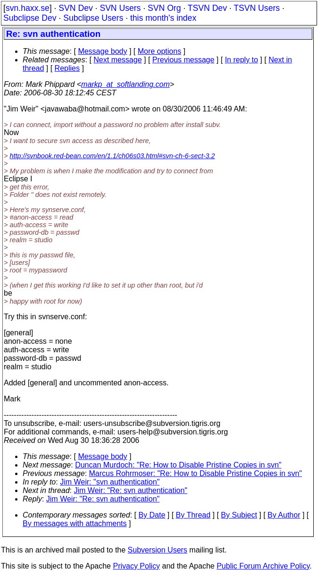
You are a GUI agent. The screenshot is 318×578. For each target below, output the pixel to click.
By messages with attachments (75, 523)
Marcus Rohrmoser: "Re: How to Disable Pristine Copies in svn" (195, 473)
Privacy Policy (136, 566)
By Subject (239, 515)
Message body (102, 51)
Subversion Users (157, 550)
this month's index (163, 18)
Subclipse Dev (29, 18)
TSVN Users (257, 8)
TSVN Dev (207, 8)
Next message (117, 60)
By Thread (193, 515)
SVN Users (120, 8)
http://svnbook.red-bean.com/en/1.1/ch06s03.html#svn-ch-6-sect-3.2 (112, 156)
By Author (284, 515)
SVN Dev (75, 8)
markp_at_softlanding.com (125, 84)
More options (160, 51)
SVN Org (164, 8)
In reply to (241, 60)
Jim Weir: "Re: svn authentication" (131, 490)
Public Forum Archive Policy (263, 566)
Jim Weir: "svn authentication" (109, 482)
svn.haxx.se (28, 8)
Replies (67, 68)
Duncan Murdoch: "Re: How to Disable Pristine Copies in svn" (178, 465)
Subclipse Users (93, 18)
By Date (151, 515)
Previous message (183, 60)
